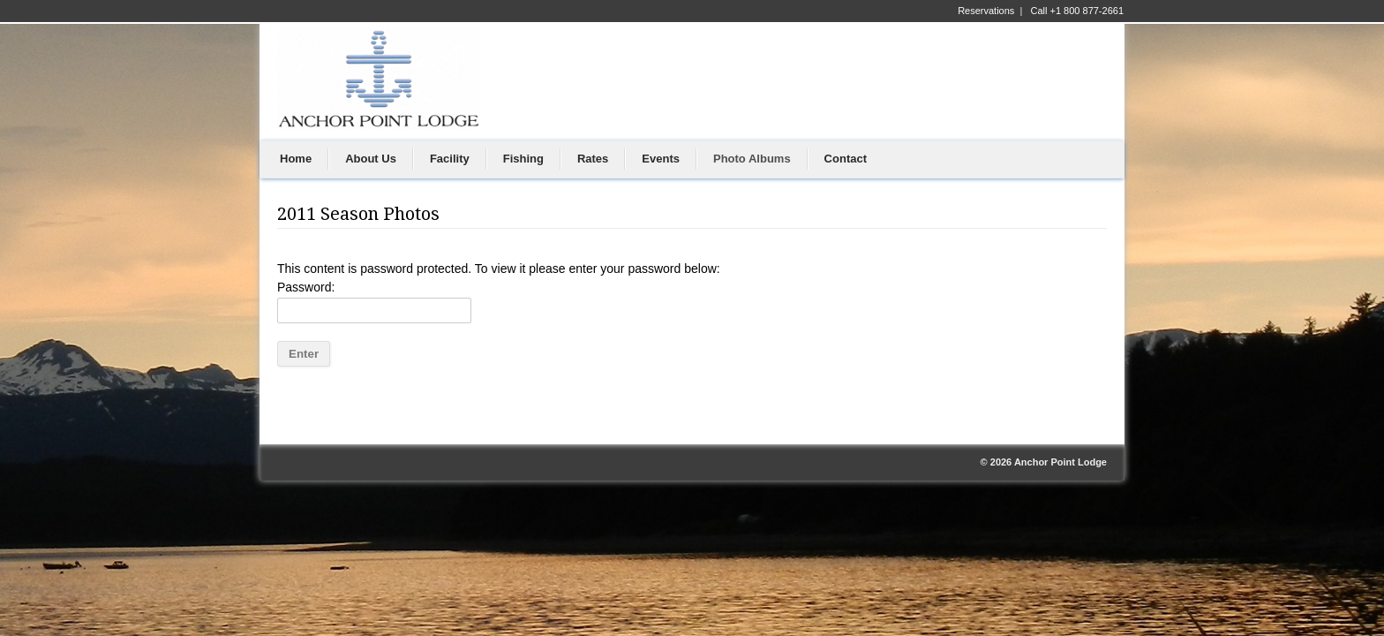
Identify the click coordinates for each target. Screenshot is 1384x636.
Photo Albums (752, 158)
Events (661, 158)
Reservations (986, 10)
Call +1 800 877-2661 (1077, 10)
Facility (450, 158)
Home (296, 158)
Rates (592, 158)
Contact (845, 158)
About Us (370, 158)
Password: (374, 301)
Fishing (523, 158)
